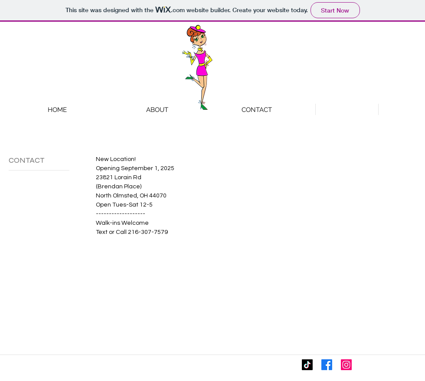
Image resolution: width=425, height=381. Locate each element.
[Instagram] (346, 364)
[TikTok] (307, 364)
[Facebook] (326, 364)
